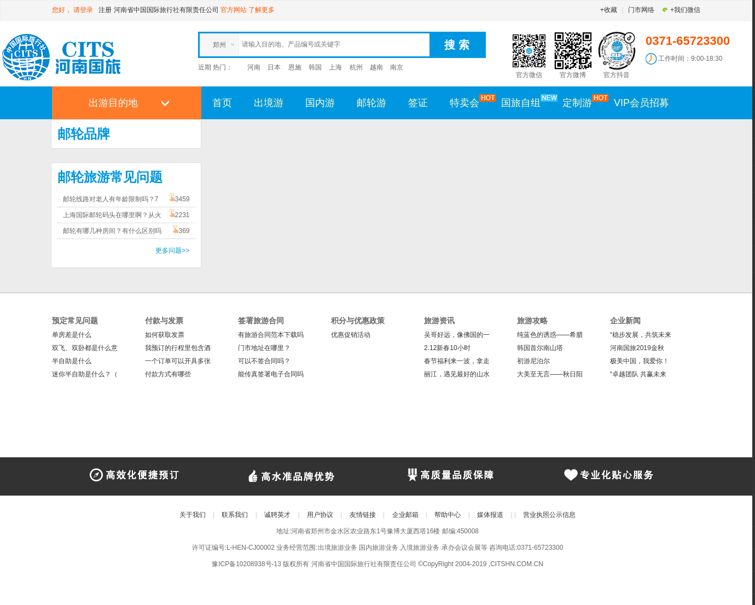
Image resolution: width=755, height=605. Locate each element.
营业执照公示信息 (549, 515)
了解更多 (261, 10)
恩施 (294, 67)
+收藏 (608, 10)
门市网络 (641, 10)
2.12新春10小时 (447, 348)
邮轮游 (371, 102)
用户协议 (320, 515)
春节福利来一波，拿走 (457, 361)
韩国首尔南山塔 (540, 348)
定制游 (582, 102)
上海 (335, 67)
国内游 (320, 102)
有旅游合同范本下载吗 (271, 335)
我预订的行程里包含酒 (178, 348)
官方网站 (233, 10)
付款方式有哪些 (168, 374)
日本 (274, 67)
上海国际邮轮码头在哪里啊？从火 (112, 215)
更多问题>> (172, 250)
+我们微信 (680, 10)
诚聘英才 (277, 515)
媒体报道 (490, 515)
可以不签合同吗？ (264, 361)
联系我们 (235, 515)
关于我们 (192, 515)
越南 (376, 67)
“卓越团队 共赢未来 (638, 374)
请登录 (83, 10)
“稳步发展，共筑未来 (640, 335)
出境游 (268, 102)
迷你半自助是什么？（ (85, 374)
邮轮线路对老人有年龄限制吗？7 (111, 199)
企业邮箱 (405, 515)
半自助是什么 (71, 361)
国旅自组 (526, 102)
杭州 (356, 67)
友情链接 (363, 515)
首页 (222, 102)
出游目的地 (113, 102)
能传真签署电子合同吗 (271, 374)
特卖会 (470, 102)
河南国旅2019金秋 (637, 348)
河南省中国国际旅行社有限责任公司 (166, 10)
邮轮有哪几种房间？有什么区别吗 (112, 231)
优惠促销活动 (350, 335)
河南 (253, 67)
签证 (418, 102)
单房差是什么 (71, 335)
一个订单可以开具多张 (178, 361)
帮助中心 (447, 515)
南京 (396, 67)
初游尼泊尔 (533, 361)
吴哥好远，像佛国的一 (457, 335)
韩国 (315, 67)
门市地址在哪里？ (264, 348)
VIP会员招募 (641, 102)
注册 (105, 10)
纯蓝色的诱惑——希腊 (550, 335)
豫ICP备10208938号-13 (246, 564)
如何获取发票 (164, 335)
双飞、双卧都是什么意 (85, 348)
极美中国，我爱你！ (639, 361)
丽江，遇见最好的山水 (457, 374)
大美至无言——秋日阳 (550, 374)
